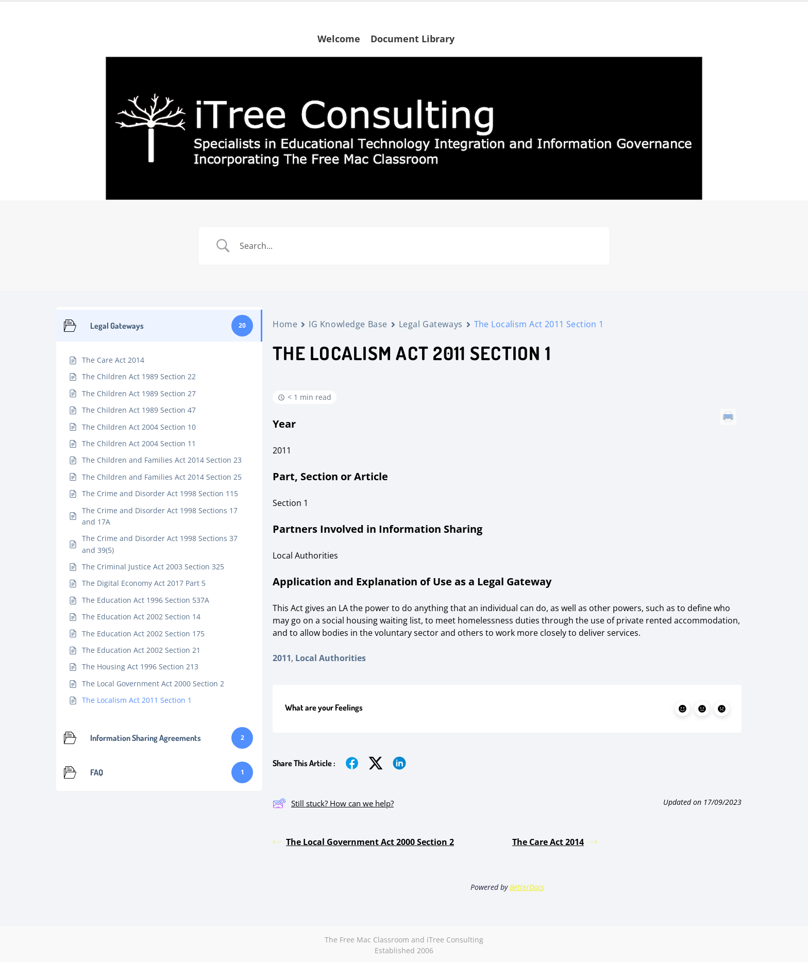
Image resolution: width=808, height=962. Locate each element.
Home (285, 324)
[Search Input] (417, 245)
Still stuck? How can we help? (333, 803)
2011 (282, 658)
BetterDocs (527, 887)
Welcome (338, 38)
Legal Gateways (431, 324)
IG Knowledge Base (348, 324)
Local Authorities (330, 658)
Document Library (412, 38)
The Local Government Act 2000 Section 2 (363, 842)
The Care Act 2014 (554, 842)
